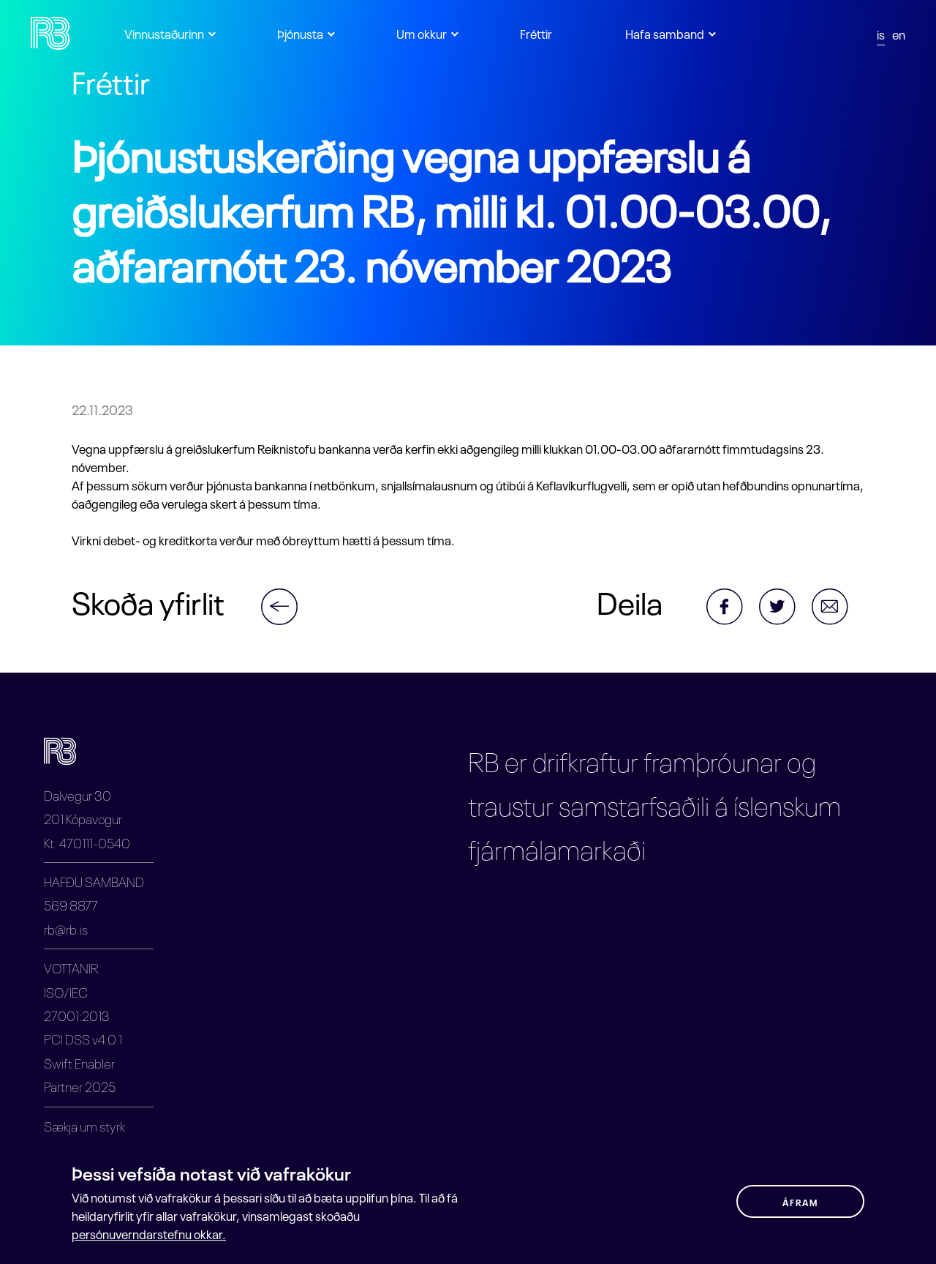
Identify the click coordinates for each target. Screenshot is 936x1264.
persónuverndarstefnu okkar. (149, 1233)
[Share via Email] (838, 600)
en (898, 33)
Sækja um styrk (84, 1124)
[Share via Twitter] (785, 600)
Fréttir (536, 32)
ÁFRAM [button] (800, 1201)
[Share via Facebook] (732, 611)
